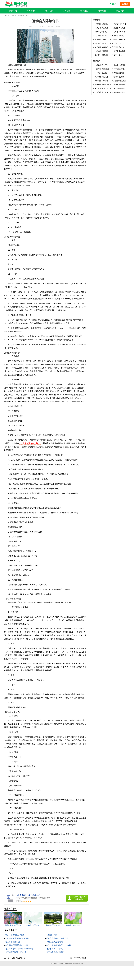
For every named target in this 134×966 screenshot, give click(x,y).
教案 (27, 15)
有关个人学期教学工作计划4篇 (58, 945)
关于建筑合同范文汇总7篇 (15, 952)
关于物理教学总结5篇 (55, 952)
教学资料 (102, 11)
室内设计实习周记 (101, 55)
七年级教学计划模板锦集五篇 (17, 938)
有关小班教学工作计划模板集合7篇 (19, 949)
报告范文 (49, 11)
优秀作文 (120, 11)
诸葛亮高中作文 (101, 39)
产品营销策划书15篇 (18, 958)
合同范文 (66, 11)
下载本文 (57, 26)
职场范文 (31, 11)
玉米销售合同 (51, 935)
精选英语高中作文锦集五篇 (57, 938)
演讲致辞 (84, 11)
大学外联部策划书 (80, 958)
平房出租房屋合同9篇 (55, 942)
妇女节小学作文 (101, 32)
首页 (14, 15)
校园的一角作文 (118, 55)
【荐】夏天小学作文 (54, 949)
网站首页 (13, 11)
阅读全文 (50, 26)
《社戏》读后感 (118, 77)
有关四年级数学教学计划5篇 (16, 945)
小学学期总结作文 (118, 88)
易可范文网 (64, 963)
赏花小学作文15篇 (12, 942)
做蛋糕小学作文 (118, 36)
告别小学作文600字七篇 (14, 935)
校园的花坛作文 (101, 43)
